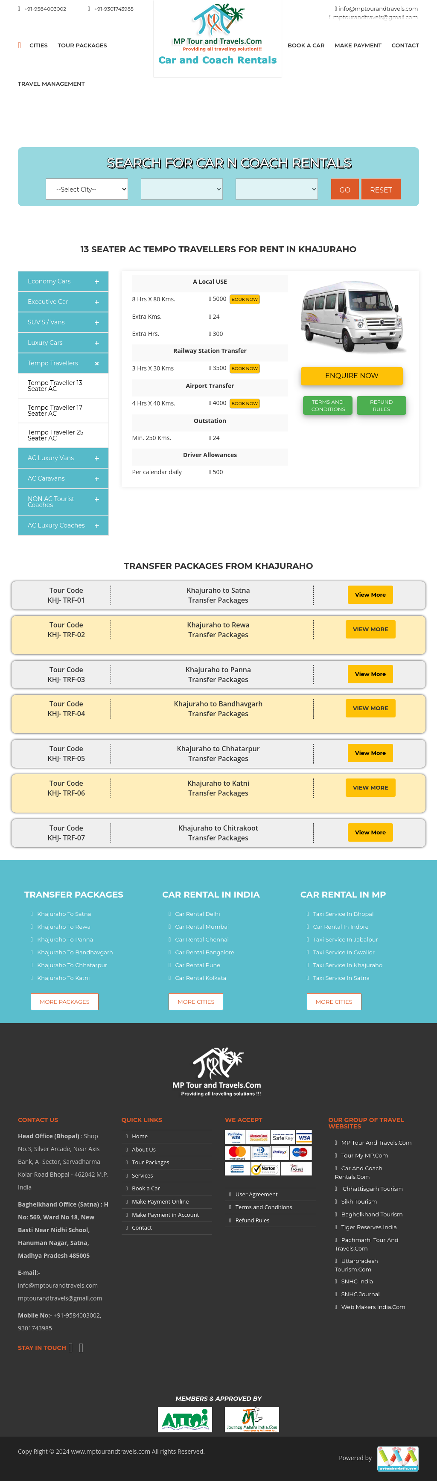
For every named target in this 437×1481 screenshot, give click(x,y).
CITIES (38, 45)
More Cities (196, 1001)
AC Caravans (46, 478)
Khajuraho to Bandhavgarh (75, 952)
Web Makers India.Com (373, 1306)
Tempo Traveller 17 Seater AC (55, 410)
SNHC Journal (360, 1294)
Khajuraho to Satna (64, 913)
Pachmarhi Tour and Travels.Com (367, 1244)
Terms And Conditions (328, 405)
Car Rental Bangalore (204, 952)
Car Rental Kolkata (200, 977)
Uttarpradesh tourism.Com (356, 1265)
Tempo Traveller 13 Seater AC (55, 386)
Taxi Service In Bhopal (343, 913)
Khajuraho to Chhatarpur (72, 965)
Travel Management (51, 83)
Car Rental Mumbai (202, 926)
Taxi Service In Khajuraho (347, 965)
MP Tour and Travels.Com (376, 1142)
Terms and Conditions (264, 1207)
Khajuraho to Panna (65, 939)
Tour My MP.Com (364, 1155)
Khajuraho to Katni (63, 977)
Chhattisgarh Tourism (372, 1188)
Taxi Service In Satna (341, 977)
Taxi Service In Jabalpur (345, 939)
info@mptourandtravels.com (378, 8)
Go (345, 190)
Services (142, 1175)
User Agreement (257, 1194)
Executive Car (48, 302)
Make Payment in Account (165, 1215)
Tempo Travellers (53, 363)
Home (140, 1136)
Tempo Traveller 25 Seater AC (56, 435)
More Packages (65, 1001)
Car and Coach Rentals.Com (359, 1172)
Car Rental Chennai (202, 939)
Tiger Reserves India (369, 1227)
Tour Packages (82, 45)
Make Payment (358, 45)
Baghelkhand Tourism (372, 1214)
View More (370, 594)
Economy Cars (49, 281)
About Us (144, 1149)
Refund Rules (381, 405)
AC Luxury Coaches (56, 525)
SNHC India (357, 1281)
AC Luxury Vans (51, 458)
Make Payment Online (160, 1201)
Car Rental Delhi (197, 913)
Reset (381, 190)
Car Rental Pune (197, 965)
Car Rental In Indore (341, 926)
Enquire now (352, 376)
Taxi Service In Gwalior (344, 952)
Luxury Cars (45, 343)
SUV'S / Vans (46, 322)
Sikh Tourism (359, 1201)
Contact (405, 45)
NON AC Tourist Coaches (51, 502)
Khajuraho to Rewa (63, 926)
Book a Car (306, 45)
